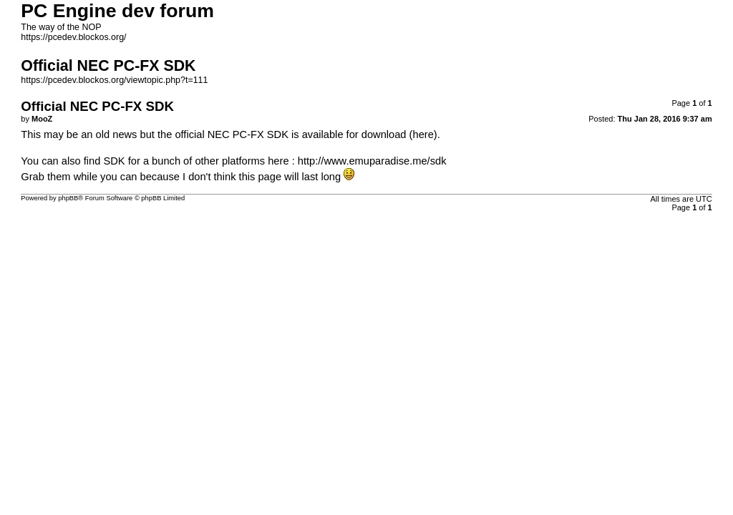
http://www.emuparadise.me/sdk (372, 161)
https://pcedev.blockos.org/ (73, 37)
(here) (423, 134)
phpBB (68, 198)
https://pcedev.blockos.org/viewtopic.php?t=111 (114, 80)
